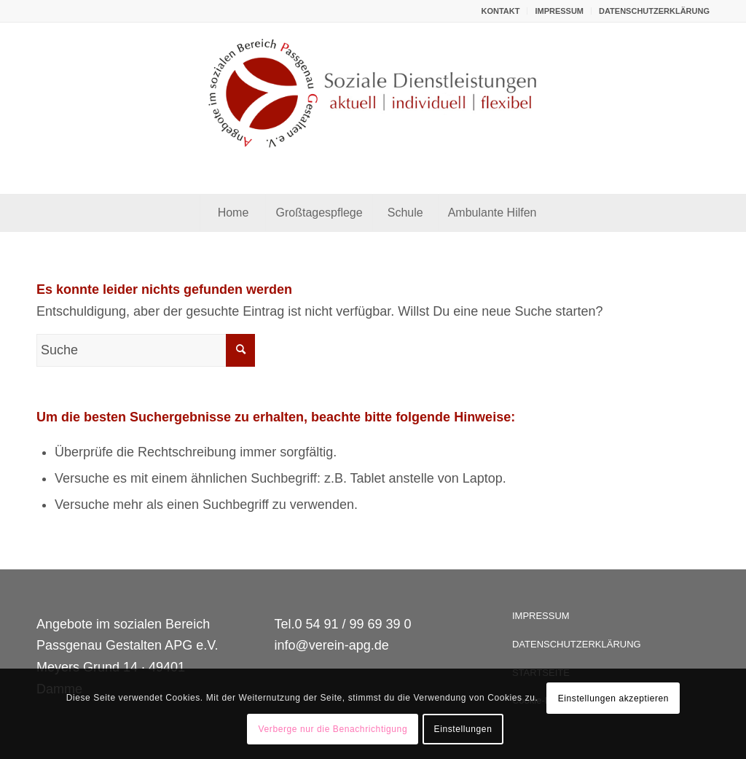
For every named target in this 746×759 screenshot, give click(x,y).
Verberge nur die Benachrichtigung (333, 729)
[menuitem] (500, 11)
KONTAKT (500, 11)
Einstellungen (463, 729)
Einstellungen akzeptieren (613, 698)
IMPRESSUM (559, 11)
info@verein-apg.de (331, 645)
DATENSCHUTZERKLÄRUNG (654, 11)
